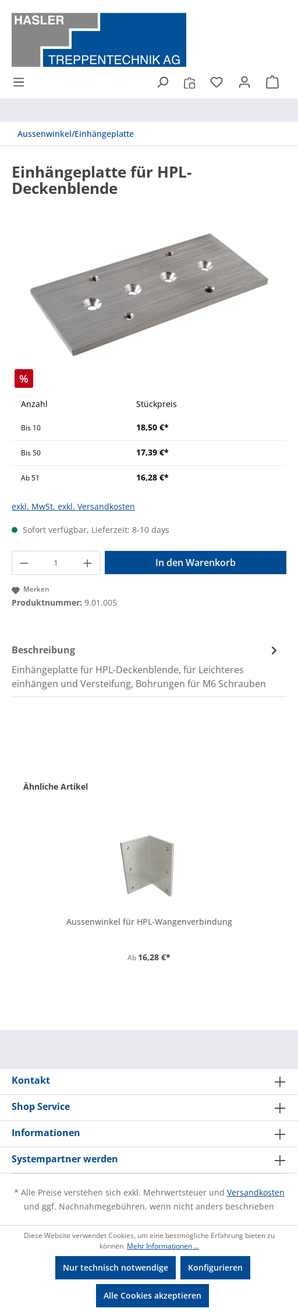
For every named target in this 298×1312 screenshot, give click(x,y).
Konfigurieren (215, 1267)
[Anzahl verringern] (24, 563)
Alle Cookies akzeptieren (152, 1295)
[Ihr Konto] (244, 82)
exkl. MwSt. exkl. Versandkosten (73, 506)
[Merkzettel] (216, 82)
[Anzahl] (56, 563)
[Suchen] (162, 82)
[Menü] (22, 82)
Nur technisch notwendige (115, 1267)
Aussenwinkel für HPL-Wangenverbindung (149, 921)
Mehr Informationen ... (163, 1246)
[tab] (146, 666)
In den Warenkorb (195, 562)
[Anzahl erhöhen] (88, 563)
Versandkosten (256, 1192)
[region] (149, 294)
